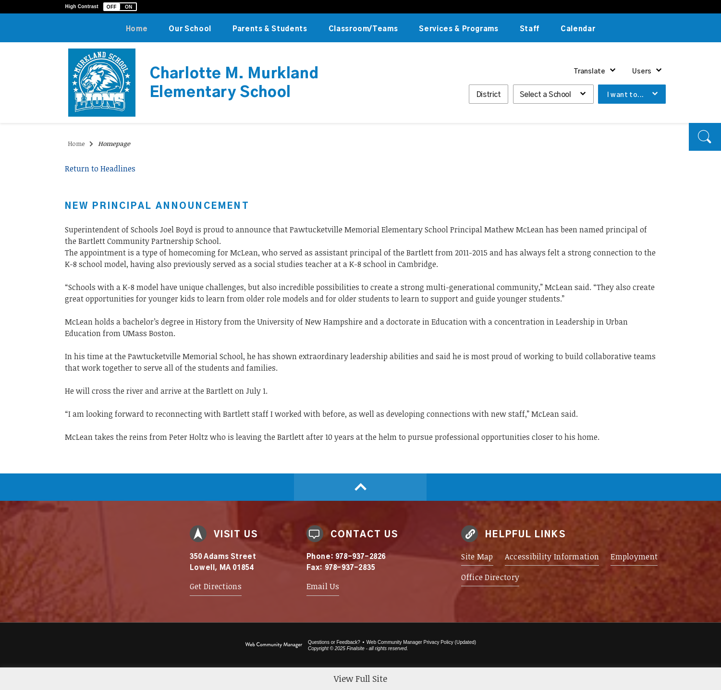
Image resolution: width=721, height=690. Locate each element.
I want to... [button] (625, 95)
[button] (120, 6)
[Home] (137, 27)
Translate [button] (589, 71)
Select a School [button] (545, 94)
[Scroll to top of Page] (360, 487)
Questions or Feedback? (334, 642)
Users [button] (641, 71)
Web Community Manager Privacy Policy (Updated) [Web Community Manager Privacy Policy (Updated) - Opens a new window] (421, 642)
